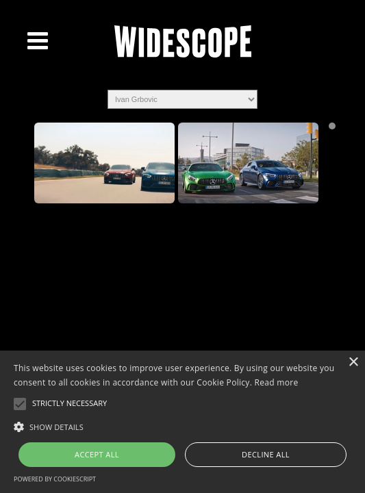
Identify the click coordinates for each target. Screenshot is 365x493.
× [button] (353, 362)
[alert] (182, 422)
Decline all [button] (266, 454)
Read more (277, 382)
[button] (182, 426)
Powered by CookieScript (55, 479)
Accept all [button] (97, 454)
